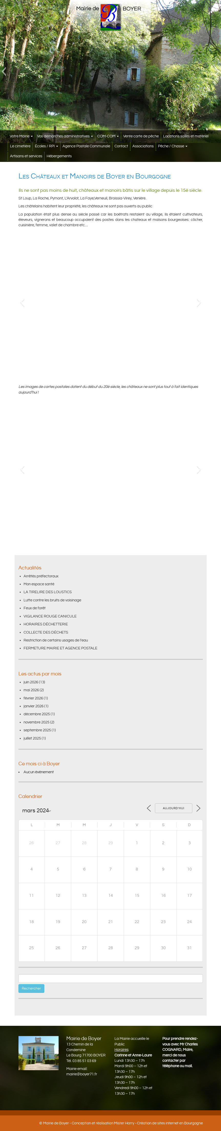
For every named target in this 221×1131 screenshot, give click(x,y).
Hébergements (59, 156)
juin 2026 (31, 682)
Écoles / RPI (46, 146)
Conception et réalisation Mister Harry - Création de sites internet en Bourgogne (137, 1123)
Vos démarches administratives (65, 136)
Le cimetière (20, 146)
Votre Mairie (21, 136)
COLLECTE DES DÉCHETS (46, 632)
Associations (143, 146)
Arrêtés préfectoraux (41, 576)
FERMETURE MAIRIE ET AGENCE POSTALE (60, 648)
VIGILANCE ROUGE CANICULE (50, 616)
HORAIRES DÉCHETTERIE (46, 624)
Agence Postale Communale (86, 146)
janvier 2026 (34, 706)
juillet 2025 (32, 738)
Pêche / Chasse (172, 146)
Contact (121, 146)
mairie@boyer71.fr (81, 1074)
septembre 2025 (37, 730)
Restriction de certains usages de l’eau (56, 640)
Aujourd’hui (173, 808)
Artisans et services (26, 156)
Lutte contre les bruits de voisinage (52, 600)
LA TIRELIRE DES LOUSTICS (48, 592)
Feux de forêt (35, 608)
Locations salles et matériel (185, 136)
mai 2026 (31, 690)
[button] (3, 71)
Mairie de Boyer (56, 1123)
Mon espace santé (39, 584)
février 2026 (33, 698)
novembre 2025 (36, 722)
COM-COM (108, 136)
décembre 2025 (37, 714)
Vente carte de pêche (141, 136)
